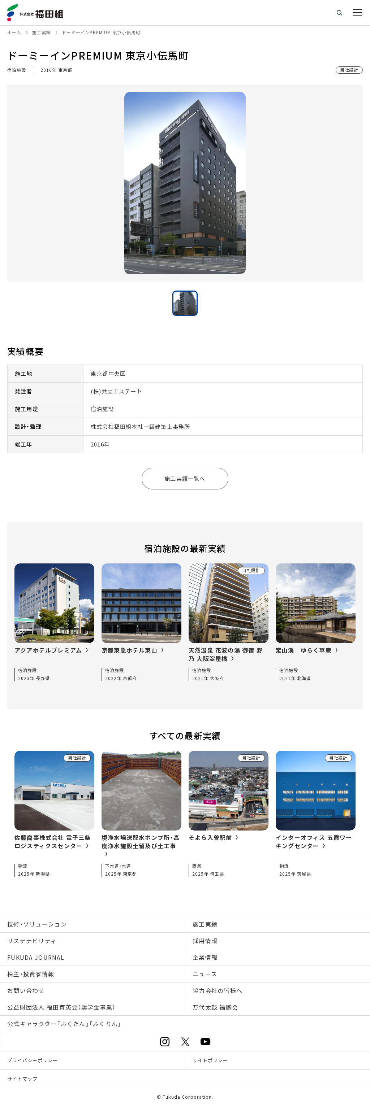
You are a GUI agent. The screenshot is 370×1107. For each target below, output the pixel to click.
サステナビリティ (32, 940)
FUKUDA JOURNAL (35, 957)
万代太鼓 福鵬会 (215, 1007)
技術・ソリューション (37, 924)
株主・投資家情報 (30, 973)
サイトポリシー (210, 1060)
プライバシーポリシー (32, 1060)
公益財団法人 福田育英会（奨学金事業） (61, 1007)
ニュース (205, 973)
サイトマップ (22, 1078)
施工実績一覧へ (184, 478)
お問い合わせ (26, 990)
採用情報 (205, 940)
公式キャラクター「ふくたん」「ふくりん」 (64, 1023)
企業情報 (205, 957)
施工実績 (205, 924)
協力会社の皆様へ (217, 990)
